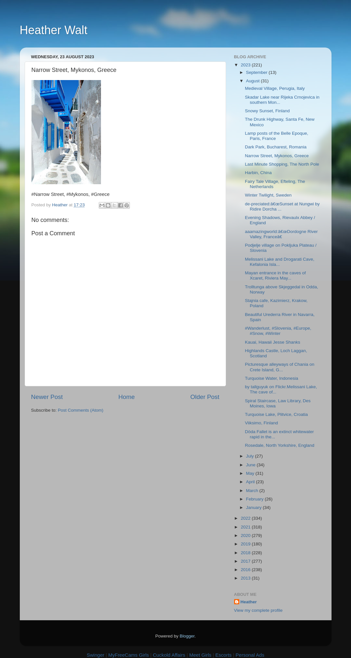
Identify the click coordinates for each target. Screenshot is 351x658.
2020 (246, 535)
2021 (246, 527)
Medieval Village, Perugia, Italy (275, 88)
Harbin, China (258, 172)
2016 (246, 569)
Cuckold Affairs (169, 655)
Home (127, 396)
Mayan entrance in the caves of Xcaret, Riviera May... (275, 275)
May (251, 473)
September (257, 72)
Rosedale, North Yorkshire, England (279, 445)
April (251, 481)
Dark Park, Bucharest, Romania (276, 146)
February (255, 499)
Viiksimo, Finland (261, 422)
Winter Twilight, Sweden (268, 195)
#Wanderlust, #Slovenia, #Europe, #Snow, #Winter (278, 331)
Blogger (187, 636)
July (250, 456)
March (252, 490)
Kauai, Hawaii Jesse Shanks (272, 342)
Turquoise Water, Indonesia (271, 378)
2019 (246, 543)
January (254, 507)
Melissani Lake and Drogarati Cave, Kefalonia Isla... (279, 262)
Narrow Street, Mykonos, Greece (277, 155)
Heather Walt (54, 30)
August (253, 80)
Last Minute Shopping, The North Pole (282, 164)
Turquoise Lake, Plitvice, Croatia (276, 414)
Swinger (95, 655)
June (251, 464)
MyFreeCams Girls (128, 655)
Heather (249, 601)
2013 (246, 578)
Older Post (204, 396)
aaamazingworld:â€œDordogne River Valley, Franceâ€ (281, 234)
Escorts (223, 655)
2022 (246, 518)
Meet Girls (200, 655)
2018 (246, 552)
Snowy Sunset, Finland (267, 110)
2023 (246, 64)
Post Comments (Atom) (80, 410)
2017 (246, 561)
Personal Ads (250, 655)
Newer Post (47, 396)
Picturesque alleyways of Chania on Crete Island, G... (279, 367)
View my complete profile (258, 610)
